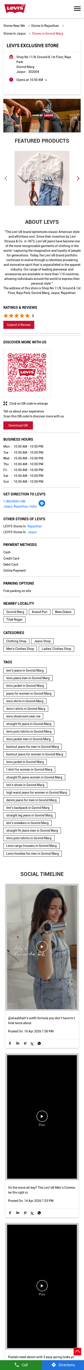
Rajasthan (35, 526)
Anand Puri (39, 612)
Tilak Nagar (14, 619)
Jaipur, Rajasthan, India (20, 506)
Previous (6, 178)
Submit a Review (19, 325)
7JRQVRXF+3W (14, 501)
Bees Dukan (63, 612)
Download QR (18, 425)
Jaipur (32, 532)
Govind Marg (15, 612)
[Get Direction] (41, 505)
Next (78, 178)
